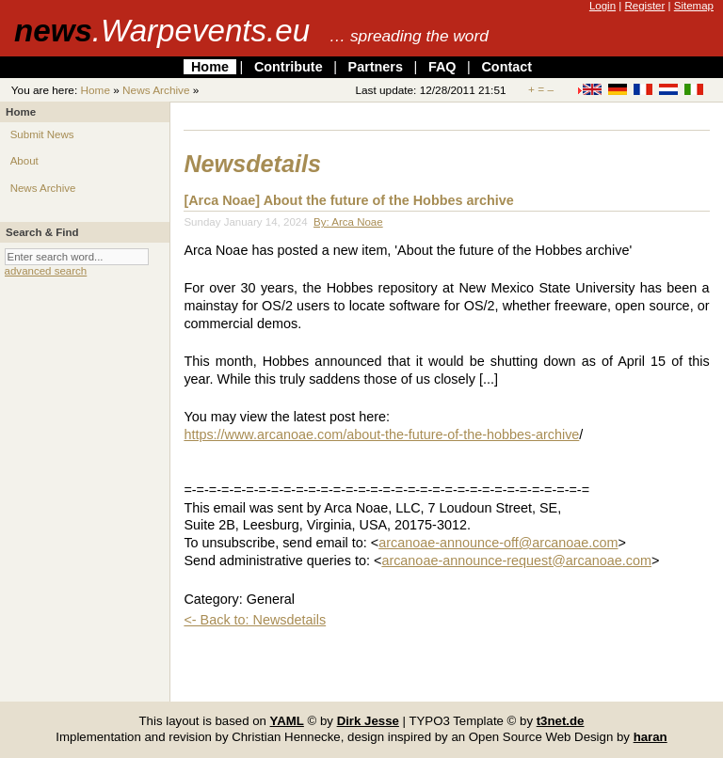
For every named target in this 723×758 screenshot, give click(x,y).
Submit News (42, 134)
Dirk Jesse (368, 721)
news (162, 30)
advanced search (46, 270)
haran (650, 737)
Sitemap (694, 5)
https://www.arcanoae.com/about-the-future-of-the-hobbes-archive (381, 434)
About (24, 160)
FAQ (442, 66)
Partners (375, 66)
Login (602, 5)
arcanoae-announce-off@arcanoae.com (498, 542)
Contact (506, 66)
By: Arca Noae (348, 222)
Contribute (288, 66)
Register (644, 5)
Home (210, 66)
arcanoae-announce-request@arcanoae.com (516, 560)
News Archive (155, 90)
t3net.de (561, 721)
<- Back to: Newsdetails (255, 619)
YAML (287, 721)
